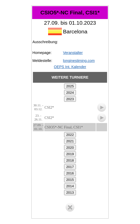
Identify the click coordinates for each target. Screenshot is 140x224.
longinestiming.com (79, 61)
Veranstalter (73, 53)
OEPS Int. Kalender (70, 67)
